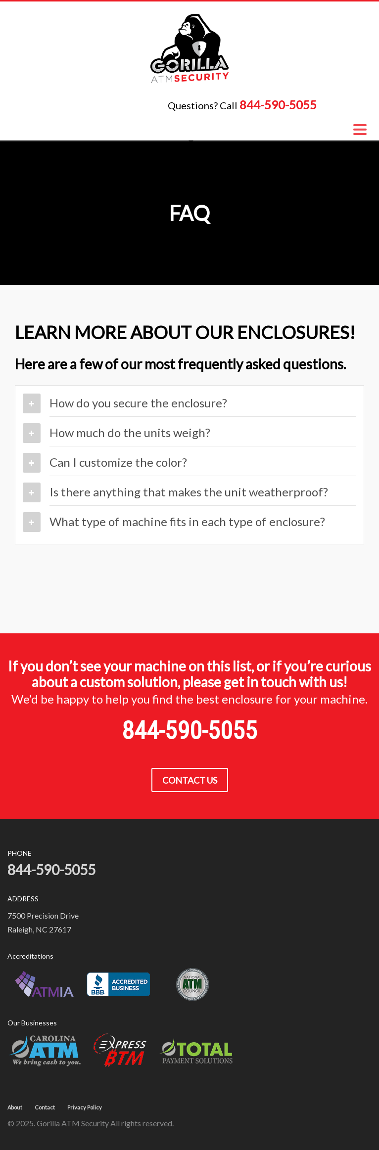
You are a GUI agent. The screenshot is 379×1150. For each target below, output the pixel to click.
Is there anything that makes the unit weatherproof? (188, 492)
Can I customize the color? (118, 462)
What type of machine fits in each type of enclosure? (187, 521)
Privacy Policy (84, 1107)
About (14, 1107)
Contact (45, 1107)
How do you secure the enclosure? (138, 403)
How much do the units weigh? (129, 432)
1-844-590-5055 (347, 106)
